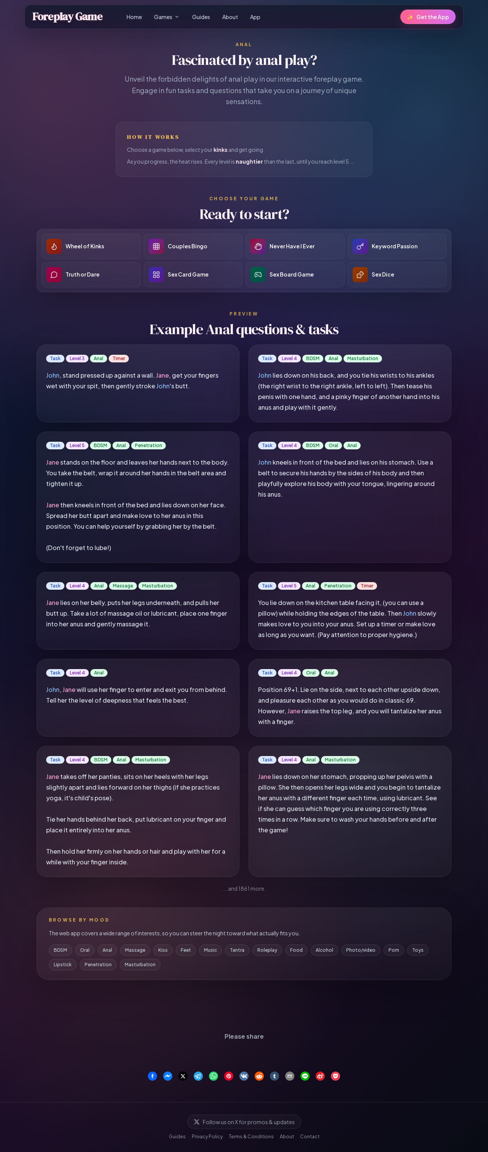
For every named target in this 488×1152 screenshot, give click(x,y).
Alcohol (324, 950)
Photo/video (361, 950)
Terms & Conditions (251, 1136)
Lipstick (63, 964)
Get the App (428, 17)
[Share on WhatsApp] (213, 1076)
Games (167, 16)
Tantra (237, 950)
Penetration (98, 964)
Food (296, 950)
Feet (186, 950)
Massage (135, 950)
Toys (418, 950)
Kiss (163, 950)
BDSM (60, 950)
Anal (107, 950)
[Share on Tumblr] (274, 1076)
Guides (201, 16)
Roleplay (267, 950)
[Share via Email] (289, 1076)
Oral (85, 950)
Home (134, 16)
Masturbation (140, 964)
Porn (393, 950)
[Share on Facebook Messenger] (167, 1076)
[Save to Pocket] (335, 1076)
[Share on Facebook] (152, 1076)
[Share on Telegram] (198, 1076)
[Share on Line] (305, 1076)
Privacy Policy (207, 1136)
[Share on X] (183, 1076)
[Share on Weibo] (320, 1076)
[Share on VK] (244, 1076)
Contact (309, 1136)
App (255, 16)
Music (210, 950)
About (230, 16)
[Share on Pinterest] (228, 1076)
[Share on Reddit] (259, 1076)
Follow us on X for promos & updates (244, 1121)
